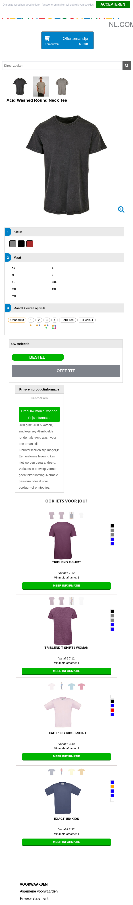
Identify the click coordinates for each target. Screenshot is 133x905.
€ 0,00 (83, 44)
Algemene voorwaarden (39, 891)
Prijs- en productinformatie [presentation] (39, 389)
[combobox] (62, 65)
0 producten (52, 44)
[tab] (39, 389)
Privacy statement (34, 898)
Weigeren (67, 13)
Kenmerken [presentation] (39, 398)
